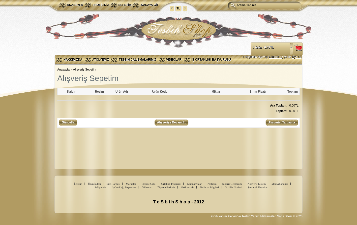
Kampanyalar (194, 183)
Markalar (131, 183)
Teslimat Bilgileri (209, 187)
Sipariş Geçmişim (232, 183)
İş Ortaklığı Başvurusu (211, 59)
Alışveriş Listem (257, 183)
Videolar (173, 59)
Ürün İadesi (94, 183)
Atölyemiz (100, 59)
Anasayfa (75, 5)
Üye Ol (296, 57)
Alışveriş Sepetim (84, 69)
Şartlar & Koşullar (257, 187)
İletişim (78, 183)
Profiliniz (100, 5)
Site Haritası (113, 183)
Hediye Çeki (148, 183)
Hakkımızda (72, 59)
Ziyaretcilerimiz (166, 187)
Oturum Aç (276, 57)
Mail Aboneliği (279, 183)
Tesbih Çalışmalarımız (137, 59)
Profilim (212, 183)
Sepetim (125, 5)
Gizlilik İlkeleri (233, 187)
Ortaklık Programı (171, 183)
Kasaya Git (149, 5)
